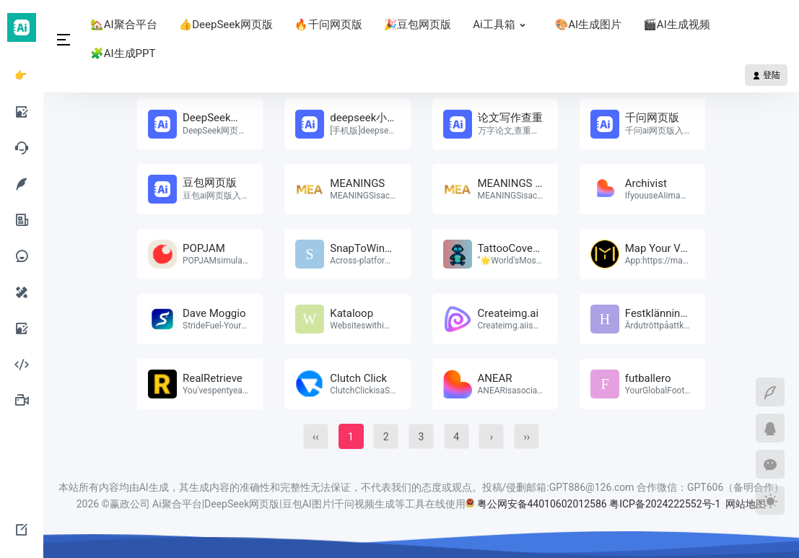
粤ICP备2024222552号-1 (666, 504)
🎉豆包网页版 (418, 24)
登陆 (766, 75)
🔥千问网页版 (328, 24)
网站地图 (745, 504)
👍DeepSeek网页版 (226, 24)
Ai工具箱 (503, 24)
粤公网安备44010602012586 (542, 504)
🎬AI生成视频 (676, 24)
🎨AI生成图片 (588, 24)
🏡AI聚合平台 (123, 24)
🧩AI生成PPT (122, 53)
